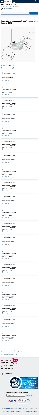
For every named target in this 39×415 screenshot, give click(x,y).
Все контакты (14, 4)
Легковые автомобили (19, 17)
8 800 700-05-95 (7, 362)
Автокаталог (9, 17)
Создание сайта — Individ (21, 407)
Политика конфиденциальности (18, 408)
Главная (2, 17)
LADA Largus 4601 (4, 19)
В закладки (5, 80)
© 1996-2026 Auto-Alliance (9, 407)
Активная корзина (8, 8)
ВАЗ (27, 17)
